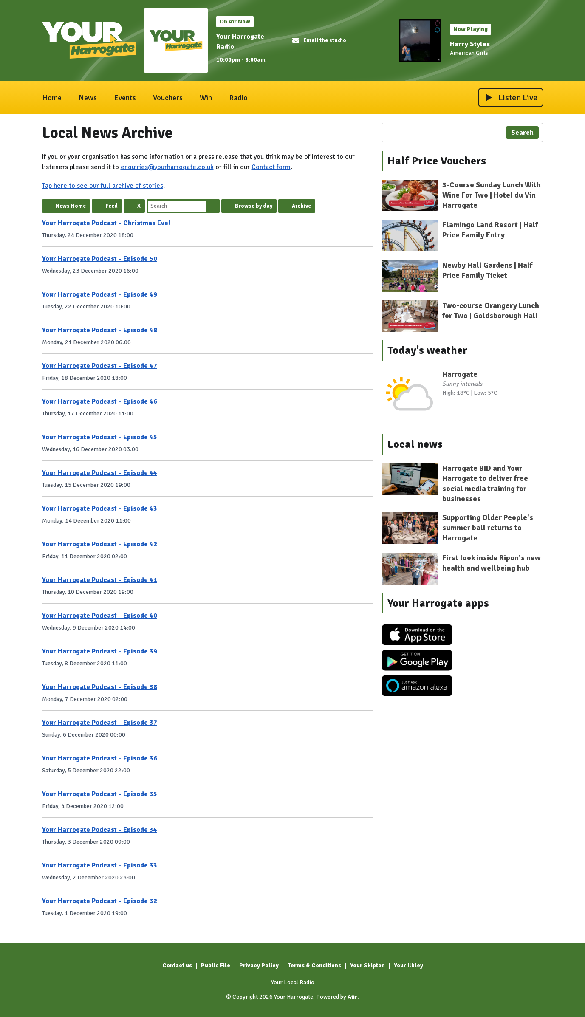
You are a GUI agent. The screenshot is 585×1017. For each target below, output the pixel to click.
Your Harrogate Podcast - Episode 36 (99, 758)
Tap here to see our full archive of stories (102, 185)
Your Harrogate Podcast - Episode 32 (99, 901)
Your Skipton (367, 965)
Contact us (177, 965)
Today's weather (427, 350)
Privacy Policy (259, 965)
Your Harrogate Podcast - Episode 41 (99, 580)
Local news (415, 444)
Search (213, 206)
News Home (71, 206)
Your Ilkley (408, 965)
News (88, 97)
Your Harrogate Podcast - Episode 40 (99, 615)
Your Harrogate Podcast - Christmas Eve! (106, 223)
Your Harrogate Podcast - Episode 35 (99, 794)
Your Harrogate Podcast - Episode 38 (99, 687)
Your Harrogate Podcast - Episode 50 (99, 258)
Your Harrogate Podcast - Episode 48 (99, 330)
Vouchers (168, 97)
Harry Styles (470, 44)
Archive (301, 206)
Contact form (271, 167)
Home (52, 97)
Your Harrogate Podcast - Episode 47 (99, 366)
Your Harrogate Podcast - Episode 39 (99, 651)
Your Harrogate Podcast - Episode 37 (99, 722)
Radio (238, 97)
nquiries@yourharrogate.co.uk (169, 167)
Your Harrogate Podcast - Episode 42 (99, 544)
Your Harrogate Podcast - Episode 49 (99, 294)
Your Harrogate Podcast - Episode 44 (99, 473)
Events (125, 97)
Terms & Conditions (314, 965)
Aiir (352, 996)
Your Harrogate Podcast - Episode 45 (99, 437)
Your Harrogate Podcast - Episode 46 (99, 401)
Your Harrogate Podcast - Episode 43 (99, 508)
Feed (111, 206)
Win (206, 97)
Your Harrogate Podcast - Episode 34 (99, 829)
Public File (215, 965)
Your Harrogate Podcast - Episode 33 (99, 865)
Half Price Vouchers (436, 161)
